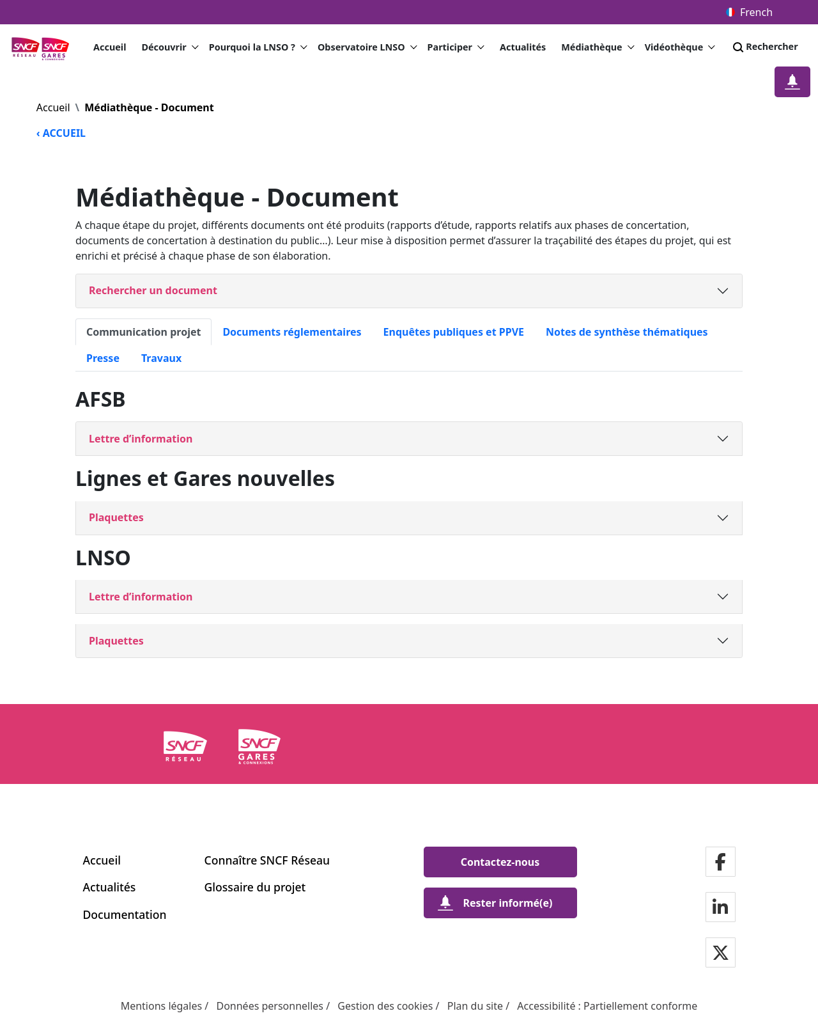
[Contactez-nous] (500, 862)
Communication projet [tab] (143, 332)
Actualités (523, 47)
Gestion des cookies (385, 1006)
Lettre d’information (140, 439)
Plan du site (475, 1006)
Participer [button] (456, 47)
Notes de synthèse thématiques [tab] (627, 332)
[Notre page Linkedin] (720, 908)
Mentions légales (162, 1006)
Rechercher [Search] (764, 47)
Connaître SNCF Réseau (267, 860)
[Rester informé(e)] (500, 903)
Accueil (109, 47)
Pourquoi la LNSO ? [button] (258, 47)
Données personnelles (269, 1006)
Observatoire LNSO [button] (367, 47)
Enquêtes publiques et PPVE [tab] (453, 332)
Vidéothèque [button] (680, 47)
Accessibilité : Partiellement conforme (607, 1006)
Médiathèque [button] (597, 47)
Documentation (125, 914)
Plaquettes (116, 517)
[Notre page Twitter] (720, 953)
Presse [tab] (103, 358)
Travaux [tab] (161, 358)
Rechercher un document (153, 290)
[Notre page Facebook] (720, 863)
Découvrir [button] (169, 47)
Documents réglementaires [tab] (291, 332)
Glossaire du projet (255, 887)
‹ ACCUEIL (61, 133)
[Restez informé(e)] (792, 82)
